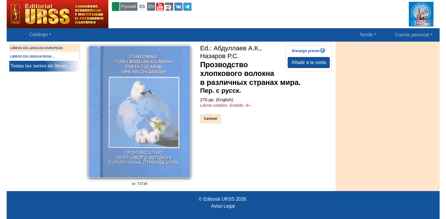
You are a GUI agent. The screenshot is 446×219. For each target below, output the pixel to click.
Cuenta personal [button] (412, 34)
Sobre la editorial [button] (132, 17)
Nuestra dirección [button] (175, 17)
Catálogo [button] (38, 34)
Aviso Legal (223, 206)
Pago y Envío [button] (214, 17)
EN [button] (151, 6)
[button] (160, 7)
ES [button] (142, 6)
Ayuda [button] (365, 34)
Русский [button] (128, 6)
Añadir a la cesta (308, 62)
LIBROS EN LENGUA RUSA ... (32, 56)
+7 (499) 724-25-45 (214, 5)
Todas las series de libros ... (41, 65)
